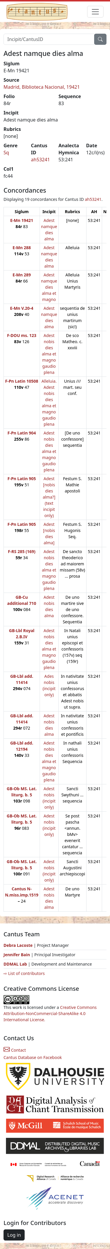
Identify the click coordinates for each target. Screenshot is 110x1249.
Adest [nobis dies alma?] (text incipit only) (49, 497)
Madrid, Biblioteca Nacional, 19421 (42, 87)
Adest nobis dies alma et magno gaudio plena (49, 354)
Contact (15, 1050)
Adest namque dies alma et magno (49, 287)
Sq (6, 152)
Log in (14, 1235)
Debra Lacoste (18, 945)
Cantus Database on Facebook (33, 1057)
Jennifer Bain (17, 954)
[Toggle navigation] (95, 12)
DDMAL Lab (15, 964)
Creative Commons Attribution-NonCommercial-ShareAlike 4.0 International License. (50, 1013)
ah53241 (40, 159)
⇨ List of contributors (24, 973)
